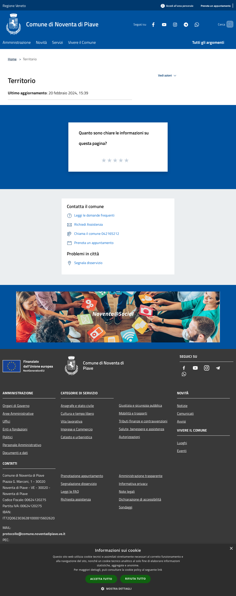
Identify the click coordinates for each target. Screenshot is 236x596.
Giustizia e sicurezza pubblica (140, 405)
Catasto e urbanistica (76, 437)
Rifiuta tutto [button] (135, 579)
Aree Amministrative (18, 413)
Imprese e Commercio (77, 429)
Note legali (127, 491)
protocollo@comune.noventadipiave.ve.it (34, 533)
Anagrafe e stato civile (77, 405)
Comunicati (185, 413)
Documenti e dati (15, 452)
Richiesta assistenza (76, 499)
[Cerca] (228, 24)
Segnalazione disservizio (79, 483)
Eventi (182, 450)
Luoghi (182, 442)
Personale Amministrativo (22, 444)
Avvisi (181, 421)
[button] (118, 588)
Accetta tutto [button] (101, 579)
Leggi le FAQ (70, 491)
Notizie (182, 405)
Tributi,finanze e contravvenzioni (143, 421)
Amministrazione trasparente (140, 475)
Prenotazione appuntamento (82, 475)
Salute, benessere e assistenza (141, 429)
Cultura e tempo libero (77, 413)
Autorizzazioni (129, 436)
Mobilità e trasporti (133, 413)
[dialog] (118, 570)
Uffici (6, 421)
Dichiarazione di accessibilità (140, 499)
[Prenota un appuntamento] (216, 6)
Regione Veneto (14, 5)
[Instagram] (167, 24)
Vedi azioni (168, 75)
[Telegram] (178, 24)
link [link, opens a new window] (160, 570)
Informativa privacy (133, 483)
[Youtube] (156, 24)
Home (12, 59)
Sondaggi (125, 507)
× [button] (231, 548)
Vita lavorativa (71, 421)
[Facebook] (146, 24)
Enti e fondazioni (15, 429)
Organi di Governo (16, 405)
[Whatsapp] (189, 24)
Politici (8, 437)
